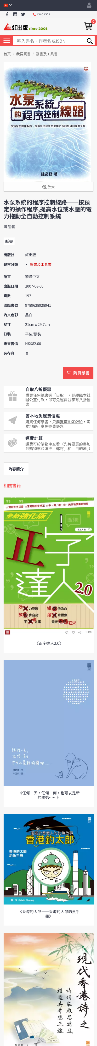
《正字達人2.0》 (49, 643)
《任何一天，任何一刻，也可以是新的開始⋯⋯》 (49, 795)
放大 (48, 187)
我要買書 (23, 54)
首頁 (7, 54)
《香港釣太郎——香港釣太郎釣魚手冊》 (49, 914)
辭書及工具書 (46, 54)
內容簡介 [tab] (16, 469)
